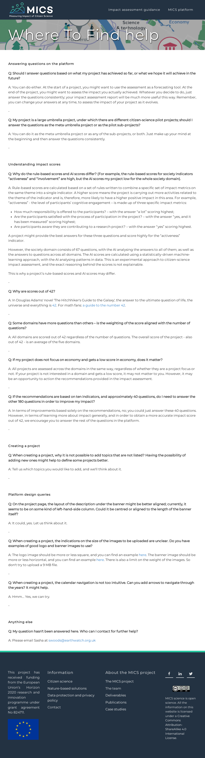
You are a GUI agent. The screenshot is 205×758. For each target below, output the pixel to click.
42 (54, 305)
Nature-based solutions (66, 688)
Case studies (115, 709)
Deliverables (115, 695)
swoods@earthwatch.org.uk (72, 640)
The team (113, 688)
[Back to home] (30, 10)
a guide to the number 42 (104, 305)
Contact (53, 707)
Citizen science (59, 681)
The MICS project (119, 681)
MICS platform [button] (180, 10)
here (142, 555)
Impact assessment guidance (134, 10)
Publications (115, 702)
